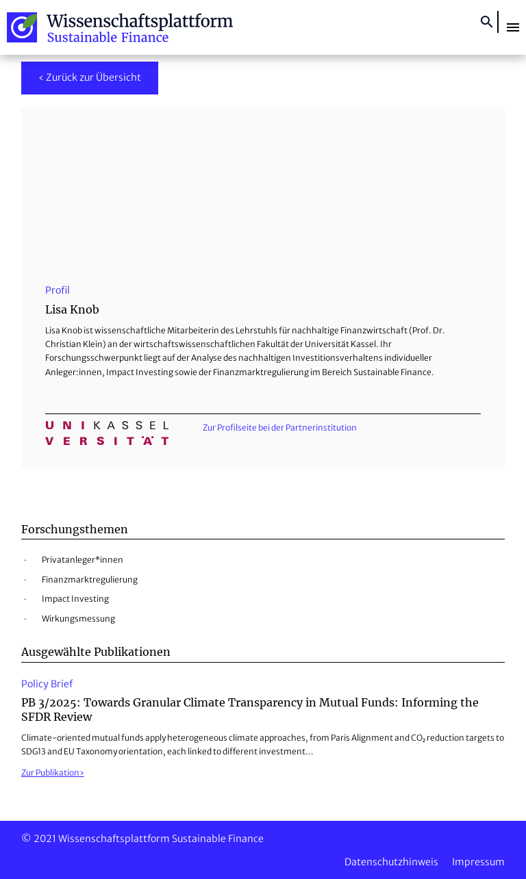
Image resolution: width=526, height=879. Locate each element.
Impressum (478, 862)
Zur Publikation (50, 772)
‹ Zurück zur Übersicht (89, 77)
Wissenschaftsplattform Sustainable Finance (120, 27)
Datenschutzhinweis (391, 862)
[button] (513, 27)
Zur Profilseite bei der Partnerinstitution (280, 427)
